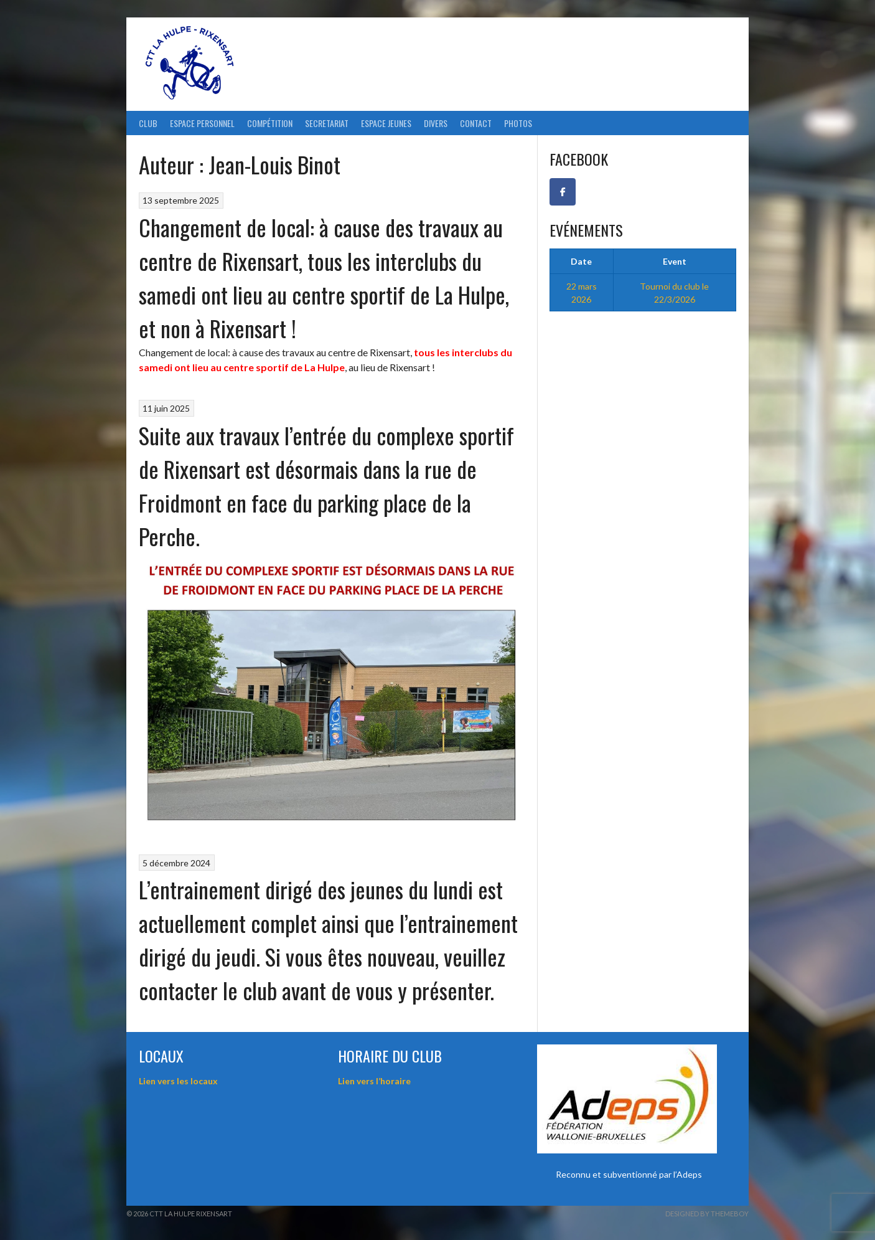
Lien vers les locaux (178, 1081)
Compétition (269, 123)
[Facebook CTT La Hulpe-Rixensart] (563, 192)
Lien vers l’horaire (374, 1081)
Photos (518, 123)
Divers (435, 123)
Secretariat (327, 123)
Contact (476, 123)
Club (148, 123)
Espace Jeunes (386, 123)
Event (674, 261)
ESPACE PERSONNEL (202, 123)
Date (581, 261)
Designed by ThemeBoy (707, 1213)
